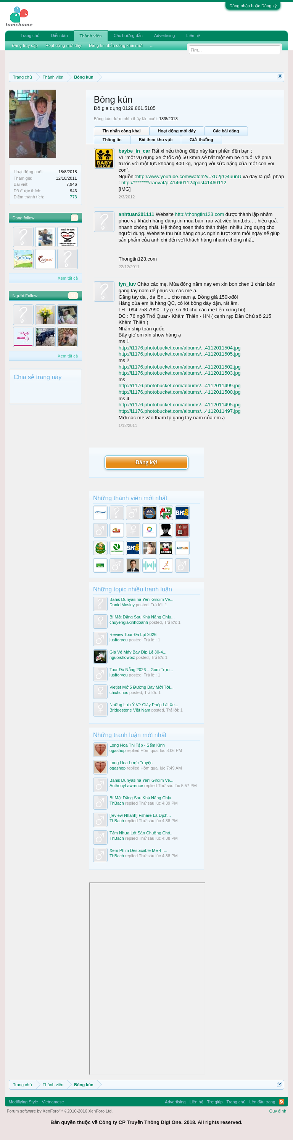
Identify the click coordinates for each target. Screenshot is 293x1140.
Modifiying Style (23, 1102)
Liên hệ (193, 35)
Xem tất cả (67, 278)
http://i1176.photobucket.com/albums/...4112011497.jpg (180, 411)
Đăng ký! (146, 462)
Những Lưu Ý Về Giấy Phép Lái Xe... (143, 704)
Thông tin (112, 139)
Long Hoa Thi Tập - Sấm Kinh (137, 745)
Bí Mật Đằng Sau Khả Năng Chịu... (142, 617)
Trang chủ (30, 35)
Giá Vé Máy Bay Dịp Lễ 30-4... (137, 652)
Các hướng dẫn (128, 35)
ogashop (117, 750)
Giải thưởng (201, 139)
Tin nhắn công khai (122, 131)
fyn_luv (127, 284)
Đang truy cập (25, 45)
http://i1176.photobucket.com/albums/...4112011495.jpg (180, 404)
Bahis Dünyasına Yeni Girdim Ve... (141, 599)
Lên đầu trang (262, 1102)
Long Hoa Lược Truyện (131, 762)
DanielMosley (122, 604)
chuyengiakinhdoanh (128, 622)
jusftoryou (118, 640)
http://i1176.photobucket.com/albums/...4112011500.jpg (180, 392)
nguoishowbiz (122, 657)
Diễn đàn (59, 35)
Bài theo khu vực (155, 139)
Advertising (164, 35)
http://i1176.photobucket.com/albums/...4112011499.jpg (180, 385)
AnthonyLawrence (126, 785)
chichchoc (118, 692)
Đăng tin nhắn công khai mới (115, 45)
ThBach (116, 803)
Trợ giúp (215, 1102)
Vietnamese (53, 1102)
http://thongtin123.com (199, 214)
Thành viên (91, 36)
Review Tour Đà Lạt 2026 (132, 634)
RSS (281, 1102)
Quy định (278, 1111)
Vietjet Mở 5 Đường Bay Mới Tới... (141, 687)
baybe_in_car (134, 151)
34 (73, 295)
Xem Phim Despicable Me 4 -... (138, 850)
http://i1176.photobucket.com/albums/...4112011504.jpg (180, 348)
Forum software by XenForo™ (60, 1111)
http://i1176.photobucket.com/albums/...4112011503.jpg (180, 373)
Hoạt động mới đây (177, 131)
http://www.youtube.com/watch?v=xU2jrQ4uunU (188, 176)
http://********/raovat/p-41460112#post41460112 (173, 182)
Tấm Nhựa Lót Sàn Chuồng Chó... (141, 833)
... (151, 45)
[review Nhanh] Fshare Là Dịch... (140, 815)
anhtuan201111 (137, 214)
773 (73, 197)
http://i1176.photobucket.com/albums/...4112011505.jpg (180, 354)
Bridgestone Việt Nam (129, 710)
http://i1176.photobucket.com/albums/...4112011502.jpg (180, 367)
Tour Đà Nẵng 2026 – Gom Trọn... (141, 669)
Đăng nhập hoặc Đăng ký (253, 5)
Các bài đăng (226, 131)
